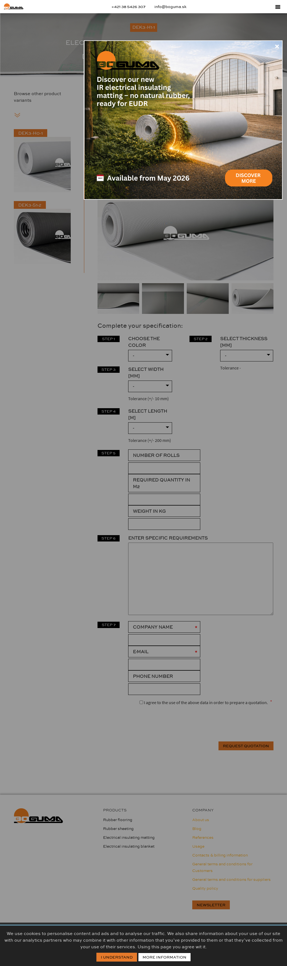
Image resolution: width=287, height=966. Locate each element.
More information (164, 957)
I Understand (117, 957)
